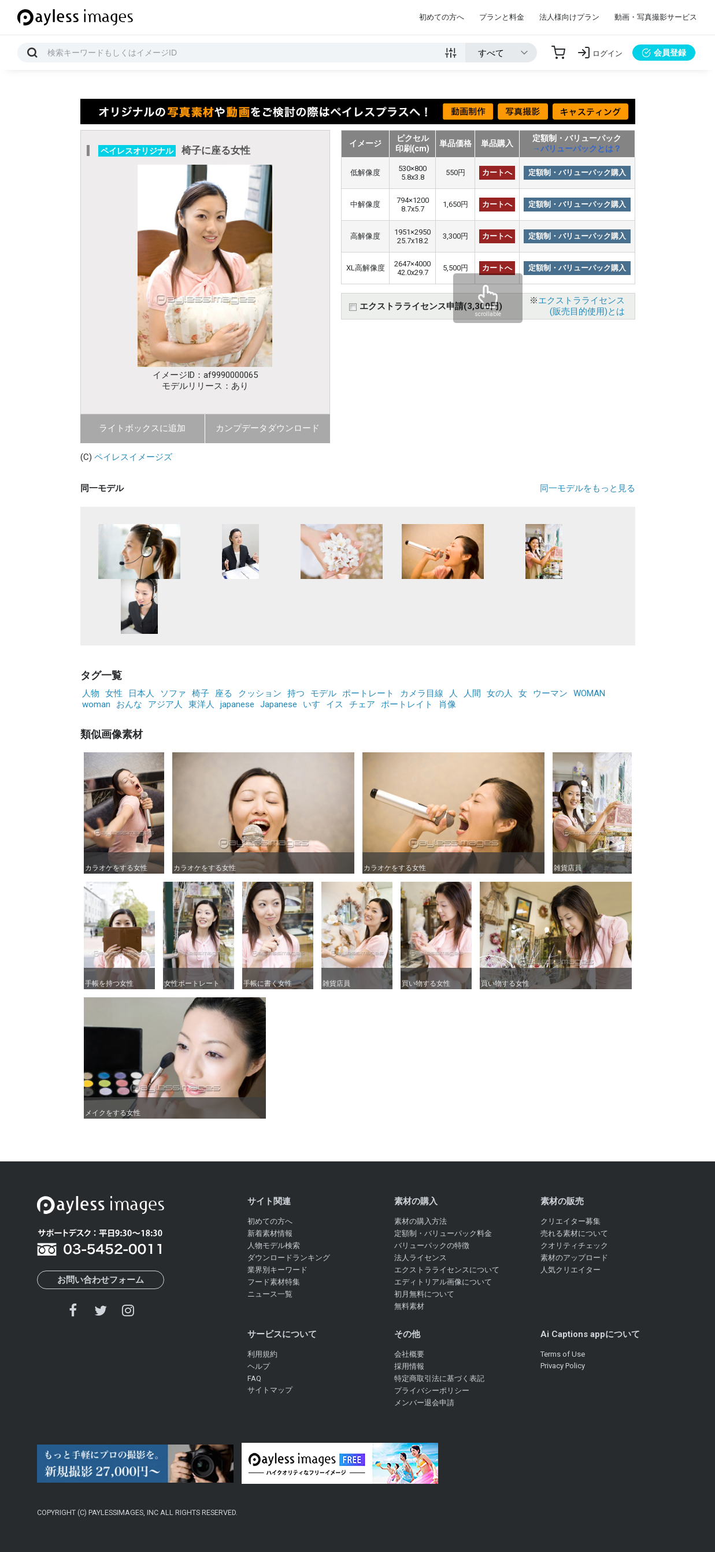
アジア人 (165, 704)
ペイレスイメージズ (133, 457)
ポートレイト (407, 704)
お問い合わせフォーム (100, 1280)
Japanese (278, 704)
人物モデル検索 (273, 1245)
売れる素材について (574, 1233)
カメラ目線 (421, 693)
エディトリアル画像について (443, 1282)
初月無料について (424, 1294)
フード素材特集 (273, 1282)
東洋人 (201, 704)
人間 (472, 693)
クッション (259, 693)
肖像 (447, 704)
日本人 (141, 693)
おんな (129, 704)
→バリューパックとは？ (576, 148)
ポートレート (368, 693)
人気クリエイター (570, 1269)
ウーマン (550, 693)
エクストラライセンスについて (446, 1269)
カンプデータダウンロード (268, 428)
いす (311, 704)
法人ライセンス (420, 1257)
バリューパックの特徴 (431, 1245)
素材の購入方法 (420, 1221)
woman (96, 704)
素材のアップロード (574, 1257)
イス (334, 704)
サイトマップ (269, 1390)
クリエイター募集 (570, 1221)
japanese (237, 704)
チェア (362, 704)
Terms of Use (562, 1354)
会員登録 (664, 52)
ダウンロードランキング (288, 1257)
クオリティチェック (574, 1245)
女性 (114, 693)
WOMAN (589, 693)
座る (223, 693)
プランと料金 (501, 17)
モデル (323, 693)
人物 (90, 693)
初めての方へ (441, 17)
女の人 (500, 693)
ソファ (173, 693)
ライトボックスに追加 (142, 428)
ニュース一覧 (269, 1294)
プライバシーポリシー (431, 1390)
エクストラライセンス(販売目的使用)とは (581, 306)
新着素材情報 (269, 1233)
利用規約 (262, 1354)
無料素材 (409, 1306)
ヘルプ (258, 1366)
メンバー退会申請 (424, 1402)
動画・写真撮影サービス (655, 17)
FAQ (254, 1378)
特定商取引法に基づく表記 (439, 1378)
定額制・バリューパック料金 (443, 1233)
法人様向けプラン (569, 17)
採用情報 (409, 1366)
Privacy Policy (562, 1365)
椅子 (200, 693)
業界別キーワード (277, 1269)
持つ (296, 693)
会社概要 (409, 1354)
